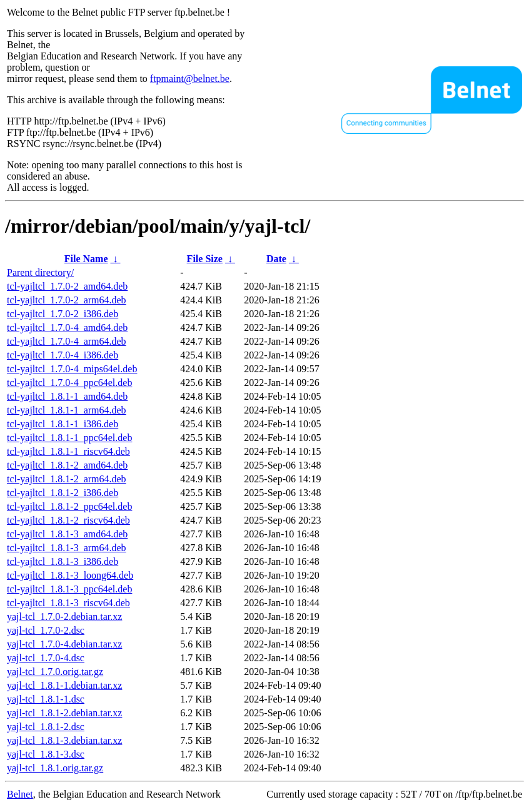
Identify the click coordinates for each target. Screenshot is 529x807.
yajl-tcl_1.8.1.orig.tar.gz (55, 768)
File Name (86, 258)
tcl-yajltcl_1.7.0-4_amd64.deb (67, 327)
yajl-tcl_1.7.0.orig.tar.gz (55, 671)
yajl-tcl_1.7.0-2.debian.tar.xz (64, 616)
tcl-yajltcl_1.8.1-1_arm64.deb (66, 410)
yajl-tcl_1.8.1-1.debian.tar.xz (64, 685)
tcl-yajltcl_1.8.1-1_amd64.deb (67, 396)
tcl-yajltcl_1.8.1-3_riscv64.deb (68, 602)
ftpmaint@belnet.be (189, 78)
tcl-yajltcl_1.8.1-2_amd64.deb (67, 465)
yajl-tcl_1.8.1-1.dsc (45, 699)
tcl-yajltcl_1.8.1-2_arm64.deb (66, 479)
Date (276, 258)
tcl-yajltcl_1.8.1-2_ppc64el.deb (69, 506)
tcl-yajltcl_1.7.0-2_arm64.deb (66, 300)
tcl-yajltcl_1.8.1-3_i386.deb (62, 561)
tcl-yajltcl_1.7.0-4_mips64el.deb (72, 368)
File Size (205, 258)
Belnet (20, 794)
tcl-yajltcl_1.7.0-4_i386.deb (62, 355)
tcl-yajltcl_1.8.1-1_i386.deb (62, 424)
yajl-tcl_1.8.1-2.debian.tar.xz (64, 713)
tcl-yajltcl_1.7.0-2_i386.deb (62, 313)
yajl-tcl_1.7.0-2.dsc (45, 630)
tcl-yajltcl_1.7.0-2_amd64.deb (67, 286)
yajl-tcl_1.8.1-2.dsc (45, 726)
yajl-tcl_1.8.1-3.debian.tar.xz (64, 740)
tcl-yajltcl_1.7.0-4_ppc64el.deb (69, 382)
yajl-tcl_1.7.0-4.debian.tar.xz (64, 644)
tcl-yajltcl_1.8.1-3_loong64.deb (70, 575)
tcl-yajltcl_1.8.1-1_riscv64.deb (68, 451)
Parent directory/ (40, 272)
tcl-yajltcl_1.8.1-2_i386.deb (62, 492)
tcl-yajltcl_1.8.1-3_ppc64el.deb (69, 589)
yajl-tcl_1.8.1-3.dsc (45, 754)
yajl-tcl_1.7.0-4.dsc (45, 657)
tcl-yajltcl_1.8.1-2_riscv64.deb (68, 520)
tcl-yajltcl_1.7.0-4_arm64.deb (66, 341)
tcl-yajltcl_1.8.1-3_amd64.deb (67, 534)
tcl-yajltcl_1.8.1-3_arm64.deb (66, 547)
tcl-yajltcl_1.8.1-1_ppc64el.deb (69, 437)
